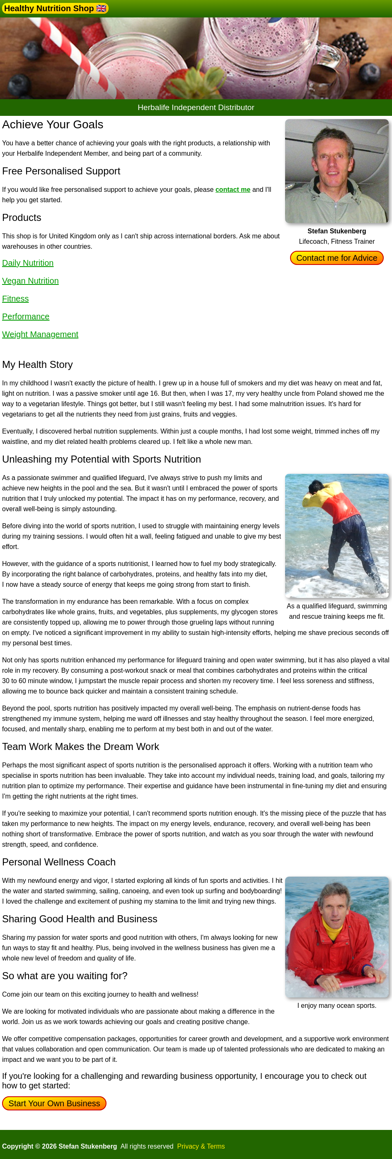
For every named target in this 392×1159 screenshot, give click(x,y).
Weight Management (40, 334)
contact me (232, 189)
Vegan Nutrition (30, 280)
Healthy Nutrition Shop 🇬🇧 (55, 8)
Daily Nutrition (27, 262)
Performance (26, 316)
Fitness (15, 298)
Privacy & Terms (201, 1146)
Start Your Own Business (54, 1103)
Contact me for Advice (337, 257)
